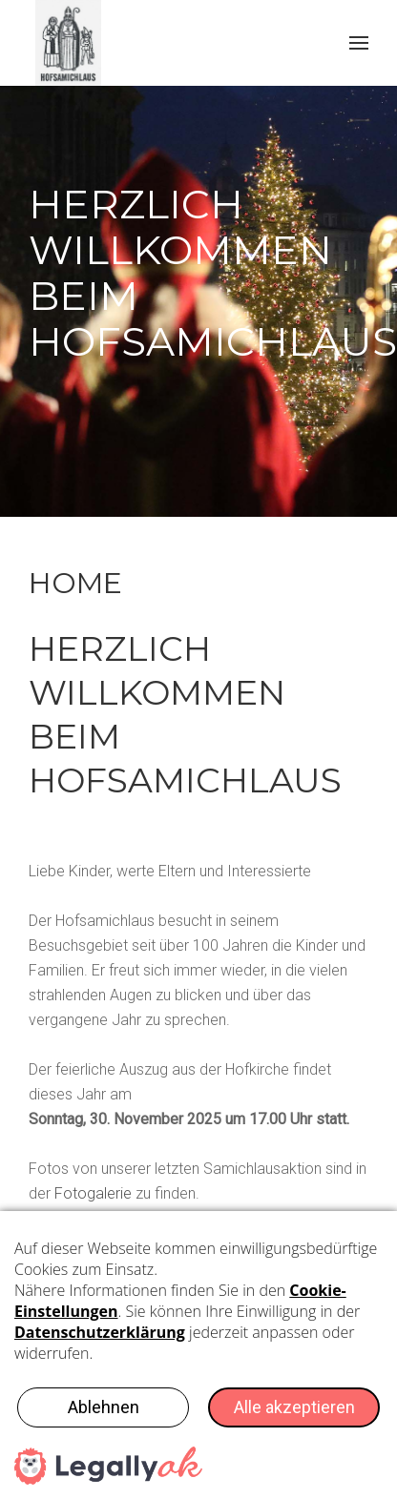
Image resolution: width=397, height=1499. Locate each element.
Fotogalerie (93, 1193)
